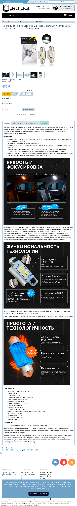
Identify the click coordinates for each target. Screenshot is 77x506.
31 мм (8, 450)
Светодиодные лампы (26, 22)
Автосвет (15, 22)
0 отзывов (31, 114)
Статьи (23, 477)
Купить (7, 94)
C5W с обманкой (16, 450)
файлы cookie (55, 482)
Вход (31, 2)
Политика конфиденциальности (38, 488)
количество (29, 90)
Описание (7, 123)
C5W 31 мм (31, 450)
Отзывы (23, 479)
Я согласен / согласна (38, 494)
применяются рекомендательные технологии (34, 499)
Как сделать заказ (27, 473)
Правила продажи (8, 479)
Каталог (12, 15)
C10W (25, 450)
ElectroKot (9, 448)
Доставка (44, 123)
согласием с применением (16, 486)
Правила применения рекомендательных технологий (9, 475)
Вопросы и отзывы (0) (31, 123)
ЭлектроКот (6, 22)
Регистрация (42, 2)
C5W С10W (38, 22)
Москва (6, 2)
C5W (37, 450)
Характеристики (17, 123)
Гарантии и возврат (28, 475)
